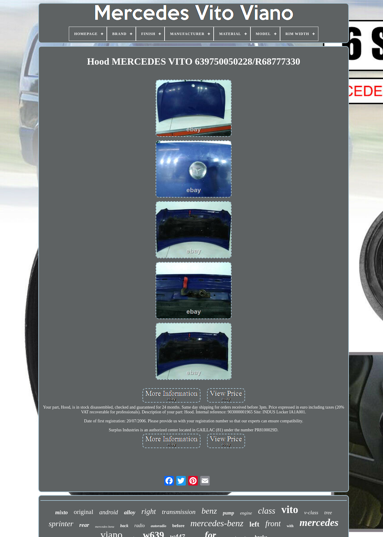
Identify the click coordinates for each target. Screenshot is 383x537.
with (290, 526)
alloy (129, 512)
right (148, 511)
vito (289, 509)
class (266, 510)
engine (246, 513)
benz (209, 510)
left (254, 524)
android (108, 512)
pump (228, 512)
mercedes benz (104, 526)
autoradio (158, 526)
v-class (311, 512)
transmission (178, 511)
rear (84, 525)
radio (139, 525)
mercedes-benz (216, 523)
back (124, 526)
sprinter (61, 523)
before (178, 525)
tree (328, 512)
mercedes (319, 522)
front (273, 523)
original (83, 511)
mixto (61, 512)
